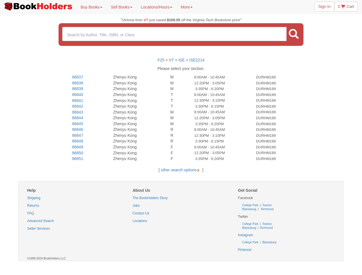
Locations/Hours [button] (156, 7)
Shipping (33, 198)
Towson (267, 205)
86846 (77, 129)
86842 (77, 106)
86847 (77, 135)
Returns (33, 206)
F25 (161, 60)
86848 (77, 141)
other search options (181, 170)
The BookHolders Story (150, 198)
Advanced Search (40, 221)
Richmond (267, 209)
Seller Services (38, 229)
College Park (250, 205)
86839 (77, 88)
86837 (77, 77)
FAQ (30, 213)
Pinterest (244, 250)
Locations (140, 221)
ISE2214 (196, 60)
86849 (77, 147)
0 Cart (346, 6)
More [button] (187, 7)
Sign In (324, 6)
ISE (181, 60)
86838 (77, 83)
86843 (77, 112)
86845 (77, 123)
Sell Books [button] (121, 7)
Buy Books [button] (91, 7)
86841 (77, 100)
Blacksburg (249, 209)
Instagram (245, 235)
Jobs (136, 206)
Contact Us (141, 213)
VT (172, 60)
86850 (77, 153)
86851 (77, 158)
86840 (77, 94)
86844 (77, 118)
